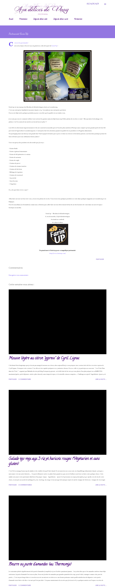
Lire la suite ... (100, 379)
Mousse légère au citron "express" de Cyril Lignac (44, 358)
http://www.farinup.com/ (57, 253)
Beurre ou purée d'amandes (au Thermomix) (40, 564)
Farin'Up (54, 46)
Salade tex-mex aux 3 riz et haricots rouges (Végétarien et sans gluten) (54, 461)
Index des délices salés (40, 19)
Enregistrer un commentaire (18, 275)
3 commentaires (25, 485)
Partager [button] (100, 259)
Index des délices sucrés (60, 19)
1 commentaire (24, 379)
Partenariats (78, 19)
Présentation (23, 19)
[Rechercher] (93, 4)
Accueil (11, 19)
